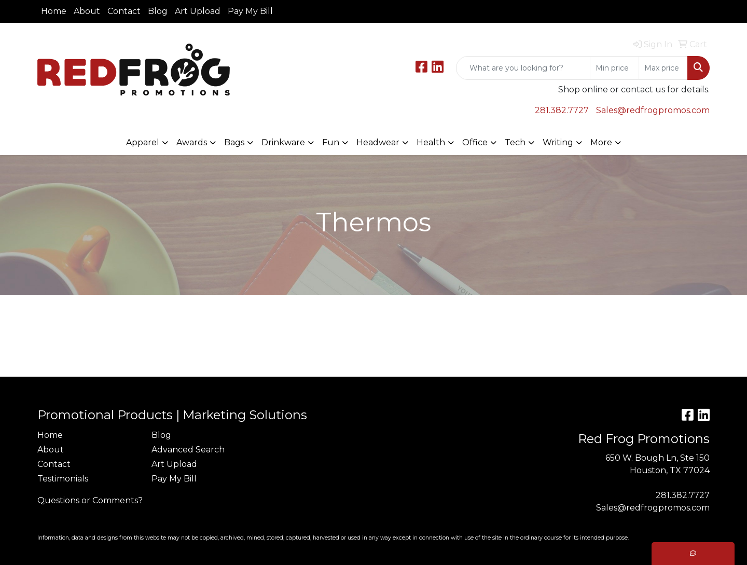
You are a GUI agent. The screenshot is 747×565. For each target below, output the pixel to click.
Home (53, 11)
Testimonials (62, 479)
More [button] (601, 142)
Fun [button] (330, 142)
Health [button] (431, 142)
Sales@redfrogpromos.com (653, 110)
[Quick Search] (523, 68)
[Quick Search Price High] (663, 68)
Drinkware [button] (283, 142)
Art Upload (197, 11)
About (87, 11)
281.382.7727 (562, 110)
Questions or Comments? (90, 500)
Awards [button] (191, 142)
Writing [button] (558, 142)
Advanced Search (188, 449)
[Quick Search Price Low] (614, 68)
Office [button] (475, 142)
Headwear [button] (377, 142)
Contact (124, 11)
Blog (158, 11)
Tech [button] (515, 142)
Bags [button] (234, 142)
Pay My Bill (250, 11)
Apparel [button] (142, 142)
